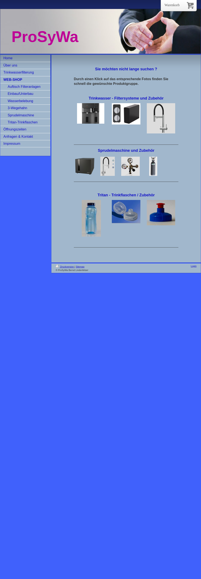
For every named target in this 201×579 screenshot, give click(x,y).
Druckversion (65, 266)
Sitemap (80, 266)
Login (194, 266)
